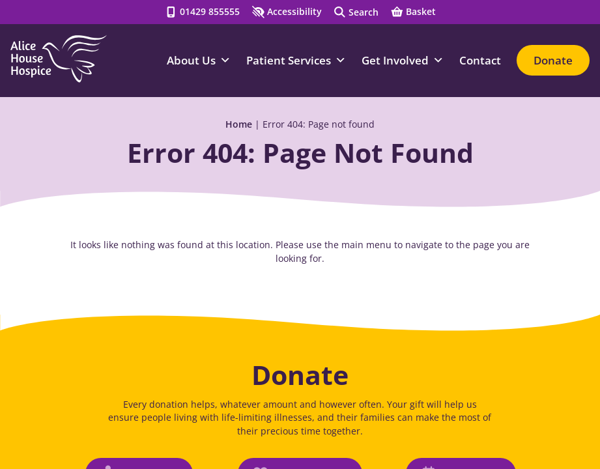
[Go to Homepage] (58, 59)
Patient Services (296, 61)
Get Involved (403, 61)
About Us (199, 61)
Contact (480, 60)
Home (238, 124)
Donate (553, 60)
